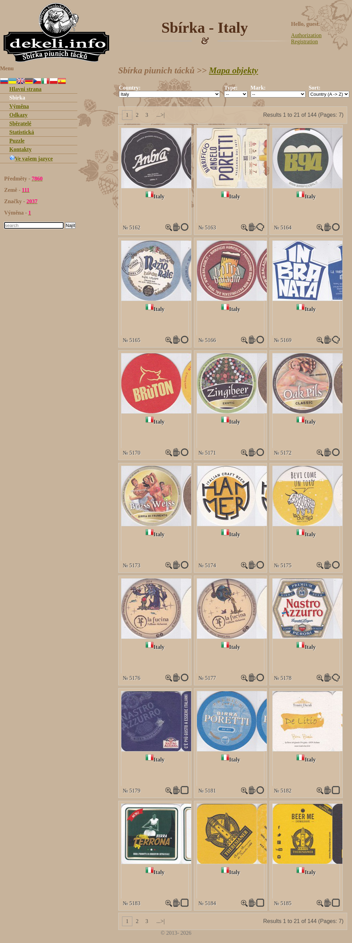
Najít (70, 225)
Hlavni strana (25, 89)
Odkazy (18, 115)
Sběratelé (20, 123)
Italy (159, 196)
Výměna (19, 106)
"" (169, 94)
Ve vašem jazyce (31, 159)
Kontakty (20, 149)
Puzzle (16, 141)
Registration (304, 41)
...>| (160, 115)
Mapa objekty (233, 70)
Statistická (21, 132)
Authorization (306, 35)
